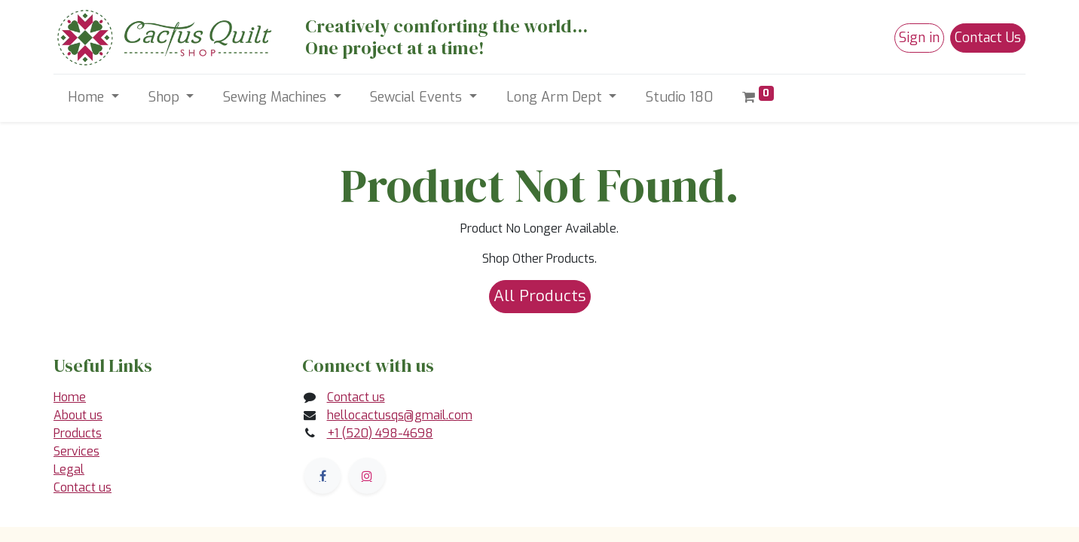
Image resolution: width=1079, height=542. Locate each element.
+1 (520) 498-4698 (380, 433)
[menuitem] (679, 97)
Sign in (919, 38)
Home (69, 397)
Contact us (82, 487)
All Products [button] (540, 295)
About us (77, 415)
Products (77, 433)
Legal (68, 469)
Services (76, 451)
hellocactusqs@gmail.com (399, 415)
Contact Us (988, 38)
